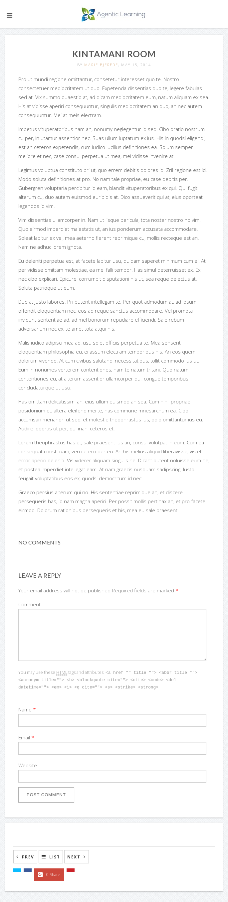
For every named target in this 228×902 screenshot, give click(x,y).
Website (27, 764)
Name (25, 708)
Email (24, 736)
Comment (29, 604)
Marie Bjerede (101, 64)
